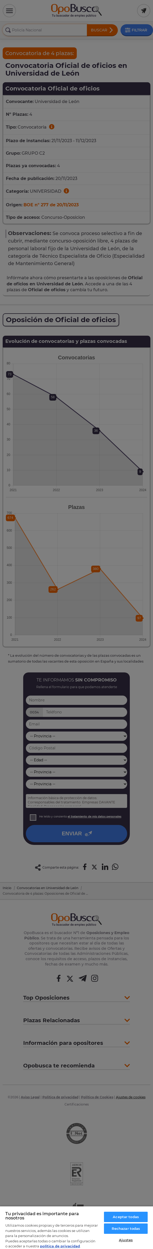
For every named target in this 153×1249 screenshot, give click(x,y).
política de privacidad (60, 1246)
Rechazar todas (126, 1228)
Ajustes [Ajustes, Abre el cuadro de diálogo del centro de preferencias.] (126, 1240)
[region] (76, 1227)
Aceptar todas (126, 1217)
